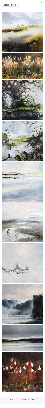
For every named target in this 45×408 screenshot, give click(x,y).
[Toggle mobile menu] (42, 2)
